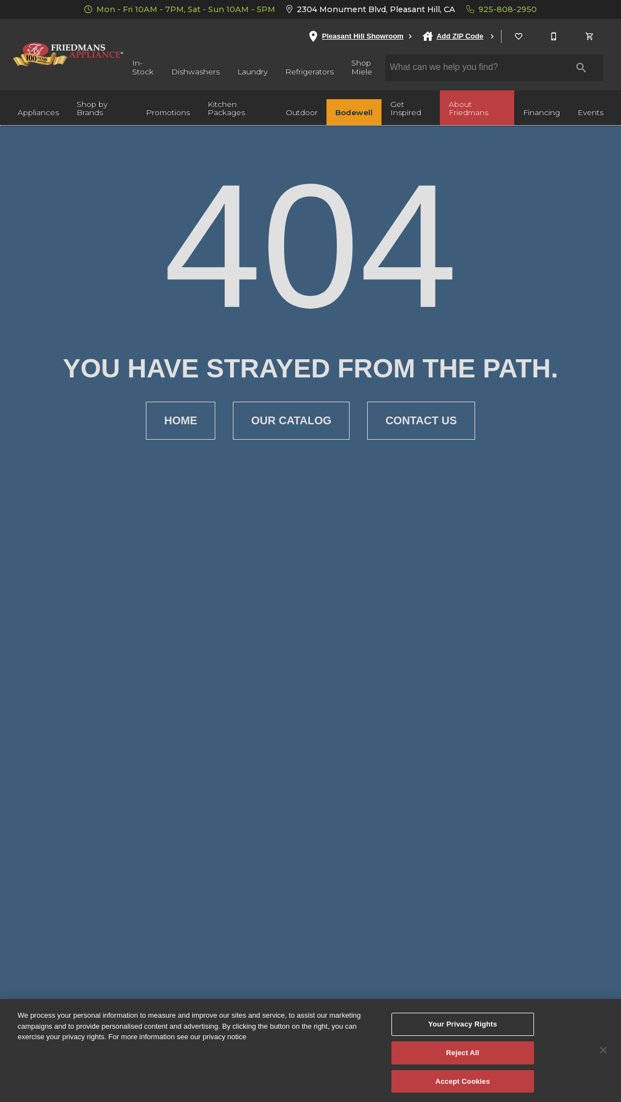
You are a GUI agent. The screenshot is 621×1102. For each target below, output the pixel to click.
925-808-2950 (501, 9)
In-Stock (143, 67)
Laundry (252, 71)
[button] (518, 36)
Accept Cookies (462, 1088)
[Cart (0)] (590, 36)
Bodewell (354, 112)
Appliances (38, 112)
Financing (541, 112)
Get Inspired (405, 108)
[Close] (603, 1058)
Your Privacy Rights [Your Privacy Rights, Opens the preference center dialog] (462, 1032)
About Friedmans (468, 108)
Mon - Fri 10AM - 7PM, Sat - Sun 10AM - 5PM (179, 9)
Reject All (462, 1060)
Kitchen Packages (226, 108)
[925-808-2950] (554, 36)
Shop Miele (361, 67)
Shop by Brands (92, 108)
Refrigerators (309, 71)
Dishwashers (195, 71)
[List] (519, 36)
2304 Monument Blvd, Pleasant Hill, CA (370, 9)
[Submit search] (581, 68)
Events (590, 112)
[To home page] (68, 54)
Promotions (168, 112)
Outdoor (302, 112)
